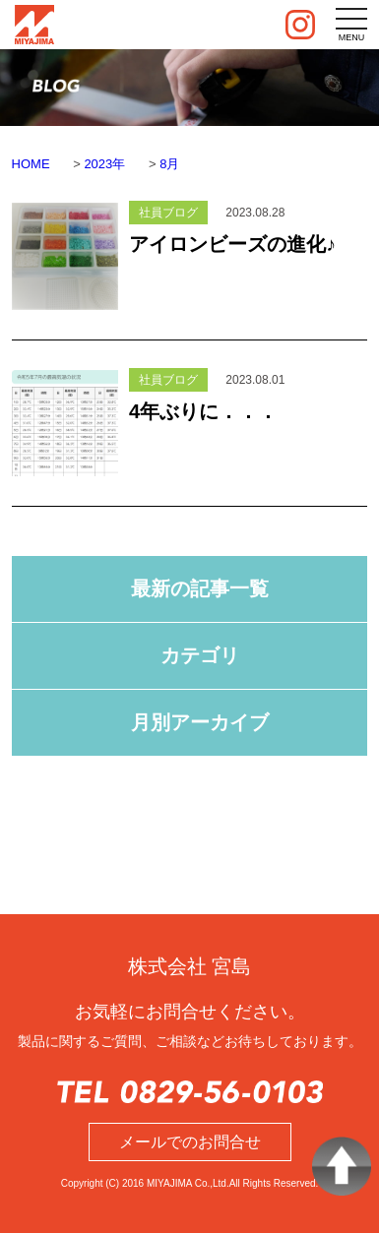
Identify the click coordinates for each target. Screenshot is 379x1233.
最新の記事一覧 (200, 588)
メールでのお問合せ (190, 1142)
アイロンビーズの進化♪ (232, 244)
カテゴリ (199, 655)
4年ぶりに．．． (203, 411)
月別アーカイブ (200, 722)
